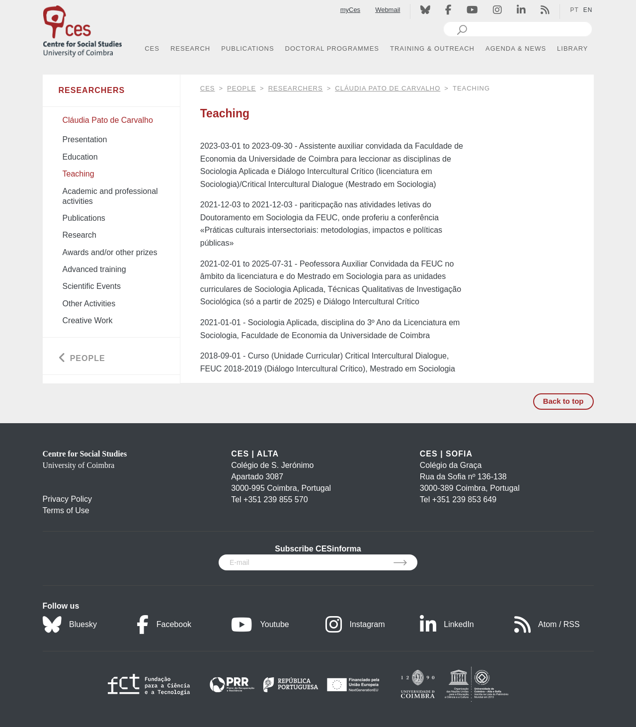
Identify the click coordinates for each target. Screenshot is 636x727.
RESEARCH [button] (190, 48)
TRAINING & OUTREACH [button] (432, 48)
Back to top (563, 401)
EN (588, 9)
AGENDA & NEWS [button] (515, 48)
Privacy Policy (67, 499)
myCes (350, 9)
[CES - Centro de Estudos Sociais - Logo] (82, 29)
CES (207, 88)
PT (574, 9)
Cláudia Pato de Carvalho (387, 88)
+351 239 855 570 (275, 499)
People (241, 88)
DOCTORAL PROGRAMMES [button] (332, 48)
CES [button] (152, 48)
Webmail (387, 9)
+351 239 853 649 (464, 499)
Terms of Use (66, 510)
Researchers (295, 88)
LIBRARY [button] (572, 48)
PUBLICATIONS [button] (247, 48)
